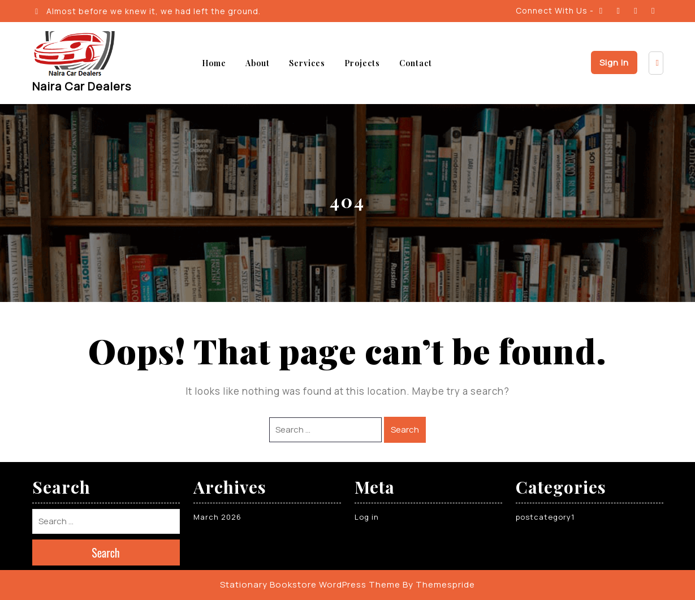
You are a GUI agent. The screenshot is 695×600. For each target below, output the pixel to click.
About (257, 63)
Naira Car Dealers (81, 86)
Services (307, 63)
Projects (362, 63)
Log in (367, 517)
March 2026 (217, 517)
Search (405, 429)
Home (214, 63)
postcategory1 (545, 517)
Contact (415, 63)
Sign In (614, 62)
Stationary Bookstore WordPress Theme (310, 584)
